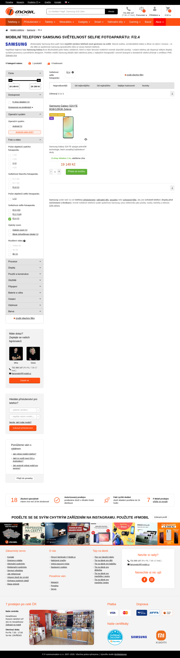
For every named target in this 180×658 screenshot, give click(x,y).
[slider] (10, 80)
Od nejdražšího (103, 86)
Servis (53, 589)
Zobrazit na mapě (13, 625)
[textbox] (24, 410)
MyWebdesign (120, 654)
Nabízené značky (58, 560)
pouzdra (113, 200)
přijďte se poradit (160, 501)
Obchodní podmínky (16, 564)
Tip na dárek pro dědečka (101, 568)
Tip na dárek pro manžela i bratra (101, 581)
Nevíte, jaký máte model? (20, 422)
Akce (159, 22)
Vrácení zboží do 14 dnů (18, 577)
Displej (11, 268)
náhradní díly (102, 200)
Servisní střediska (15, 570)
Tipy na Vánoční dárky (104, 557)
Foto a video (14, 140)
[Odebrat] (70, 72)
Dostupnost (14, 95)
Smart (98, 22)
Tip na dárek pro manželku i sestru (102, 575)
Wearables (65, 22)
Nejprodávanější (60, 86)
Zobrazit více (11, 55)
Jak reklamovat (14, 574)
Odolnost (12, 305)
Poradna (9, 2)
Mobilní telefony (17, 30)
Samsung (31, 30)
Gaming (134, 22)
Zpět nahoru (54, 205)
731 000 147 (23, 369)
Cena (11, 73)
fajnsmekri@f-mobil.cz (20, 373)
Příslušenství (31, 22)
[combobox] (24, 410)
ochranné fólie (129, 200)
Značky (48, 2)
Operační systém (16, 114)
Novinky (145, 86)
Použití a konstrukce (18, 274)
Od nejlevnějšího (82, 86)
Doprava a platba (14, 560)
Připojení (12, 286)
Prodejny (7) (33, 2)
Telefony (13, 22)
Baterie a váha (15, 293)
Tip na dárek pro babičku (105, 564)
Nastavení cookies (59, 567)
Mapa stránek (13, 584)
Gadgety (83, 22)
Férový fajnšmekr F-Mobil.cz (63, 557)
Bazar (148, 22)
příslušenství (89, 200)
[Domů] (6, 30)
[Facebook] (144, 579)
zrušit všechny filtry (24, 318)
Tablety (49, 22)
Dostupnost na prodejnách (19, 107)
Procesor (12, 261)
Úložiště (12, 280)
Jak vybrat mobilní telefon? (24, 454)
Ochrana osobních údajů (18, 581)
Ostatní (12, 299)
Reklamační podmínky (17, 567)
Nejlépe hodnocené (126, 86)
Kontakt (57, 2)
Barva (11, 311)
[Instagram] (152, 579)
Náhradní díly (115, 22)
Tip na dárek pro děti (103, 560)
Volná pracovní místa (60, 564)
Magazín (20, 2)
